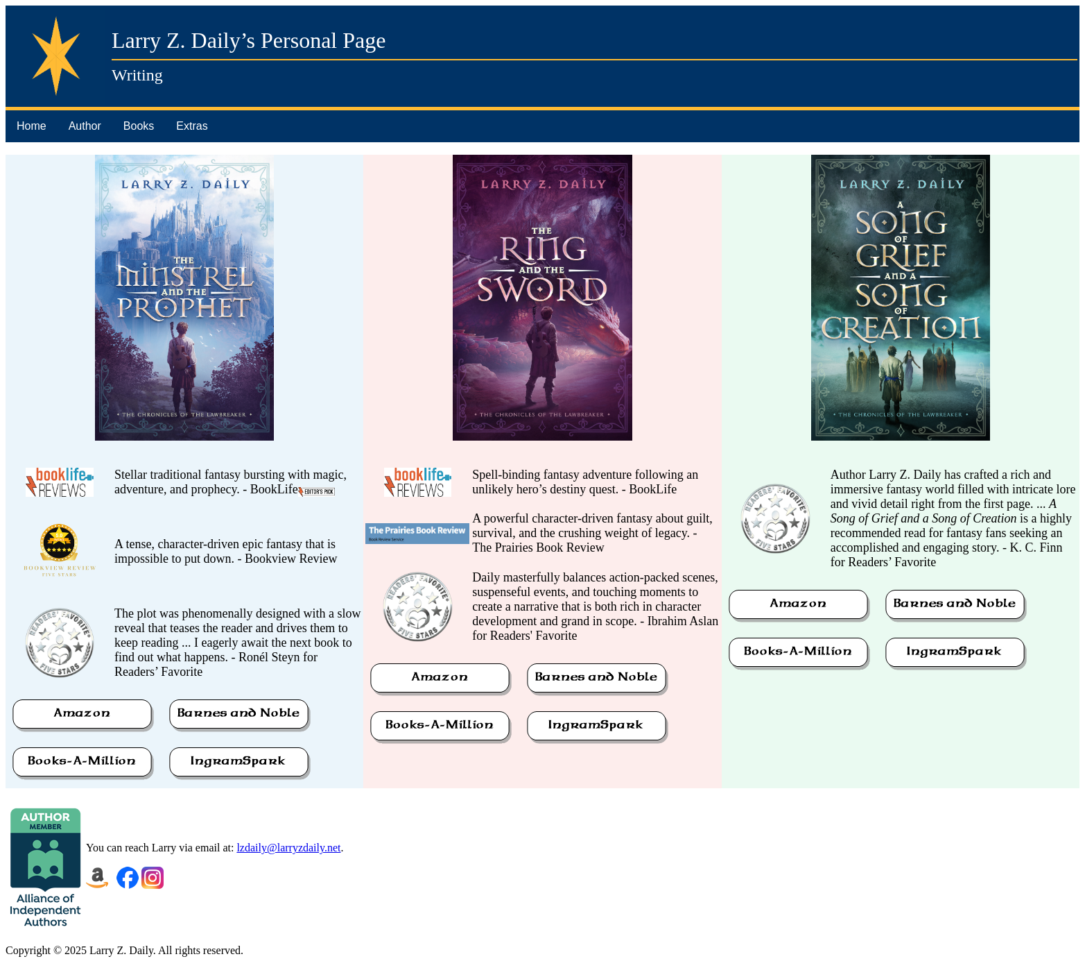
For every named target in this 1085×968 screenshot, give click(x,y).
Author (85, 126)
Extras (191, 126)
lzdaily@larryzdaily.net (288, 848)
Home (31, 126)
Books (138, 126)
